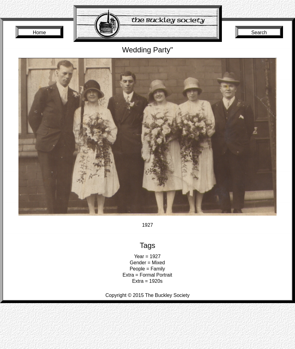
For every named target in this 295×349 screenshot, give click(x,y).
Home (39, 32)
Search (259, 32)
